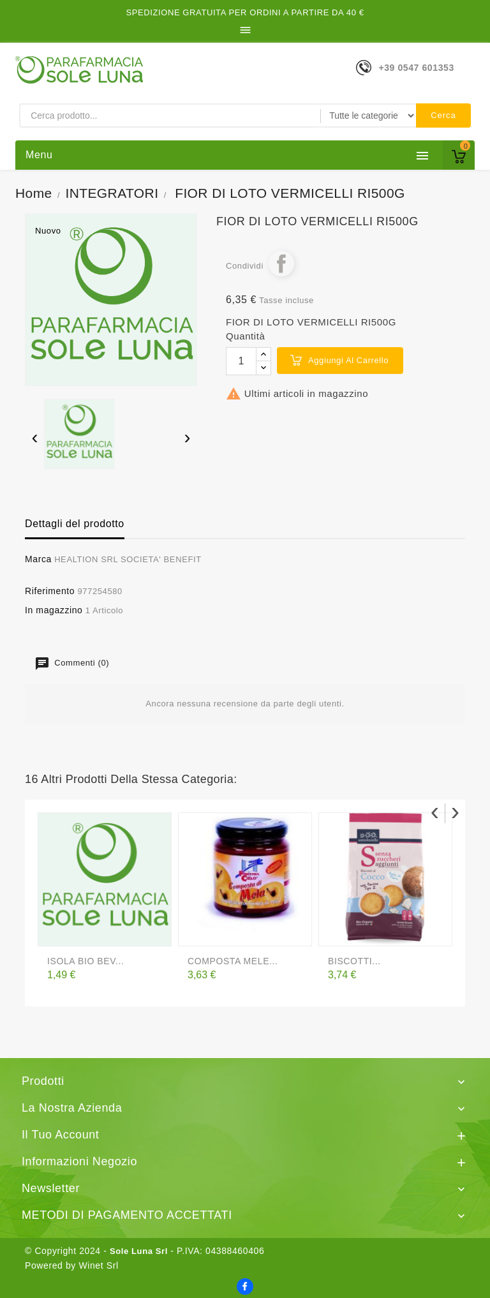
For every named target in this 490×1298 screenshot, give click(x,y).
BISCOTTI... (354, 961)
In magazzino (53, 610)
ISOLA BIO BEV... (85, 961)
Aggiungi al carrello (348, 360)
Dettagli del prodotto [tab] (74, 523)
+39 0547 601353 (416, 68)
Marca (38, 559)
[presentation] (35, 438)
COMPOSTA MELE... (233, 961)
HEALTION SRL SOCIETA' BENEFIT (128, 559)
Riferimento (50, 591)
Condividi (281, 263)
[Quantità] (241, 361)
